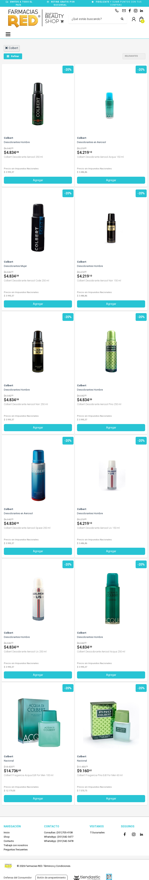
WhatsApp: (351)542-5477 (58, 836)
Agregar (38, 180)
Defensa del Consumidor (18, 877)
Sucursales (97, 832)
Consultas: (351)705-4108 (58, 832)
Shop (7, 836)
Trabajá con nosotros (16, 845)
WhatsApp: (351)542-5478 (58, 841)
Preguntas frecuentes (16, 849)
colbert (11, 48)
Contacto (9, 841)
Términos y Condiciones (56, 866)
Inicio (7, 832)
